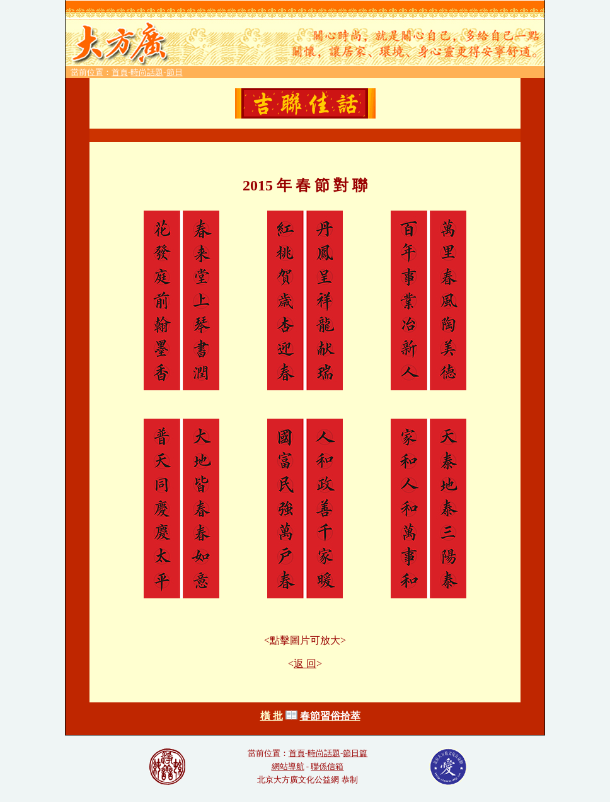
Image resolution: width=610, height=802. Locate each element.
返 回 (305, 663)
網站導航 (288, 766)
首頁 (120, 72)
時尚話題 (146, 72)
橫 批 (271, 716)
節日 (174, 72)
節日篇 (355, 753)
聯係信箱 (327, 766)
